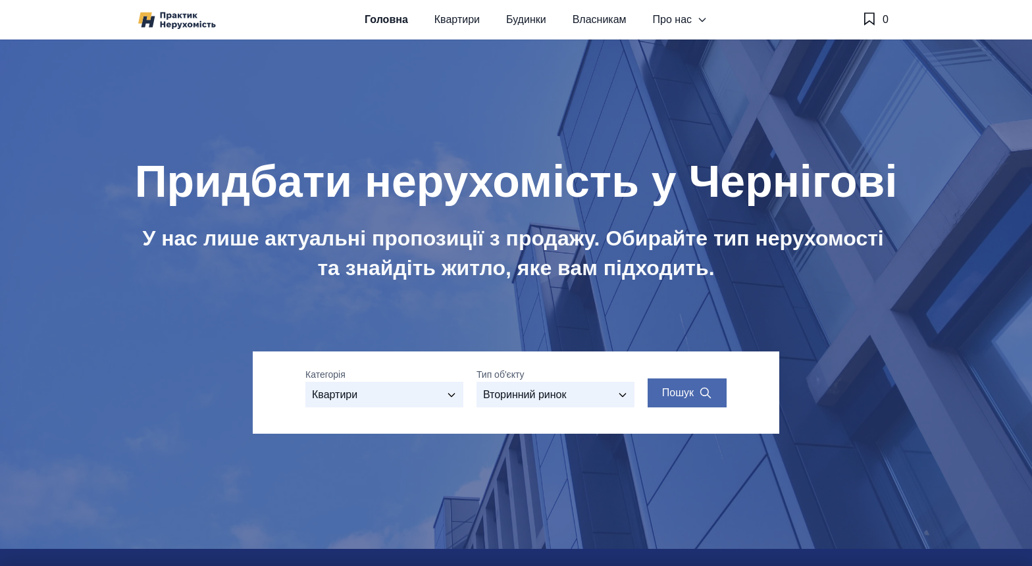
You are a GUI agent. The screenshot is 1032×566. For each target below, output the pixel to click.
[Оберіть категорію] (384, 394)
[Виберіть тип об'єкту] (555, 394)
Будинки (526, 19)
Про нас (680, 19)
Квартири (457, 19)
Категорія (325, 374)
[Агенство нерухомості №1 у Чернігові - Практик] (177, 20)
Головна (386, 19)
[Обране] (875, 20)
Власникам (600, 19)
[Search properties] (687, 392)
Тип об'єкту (501, 374)
